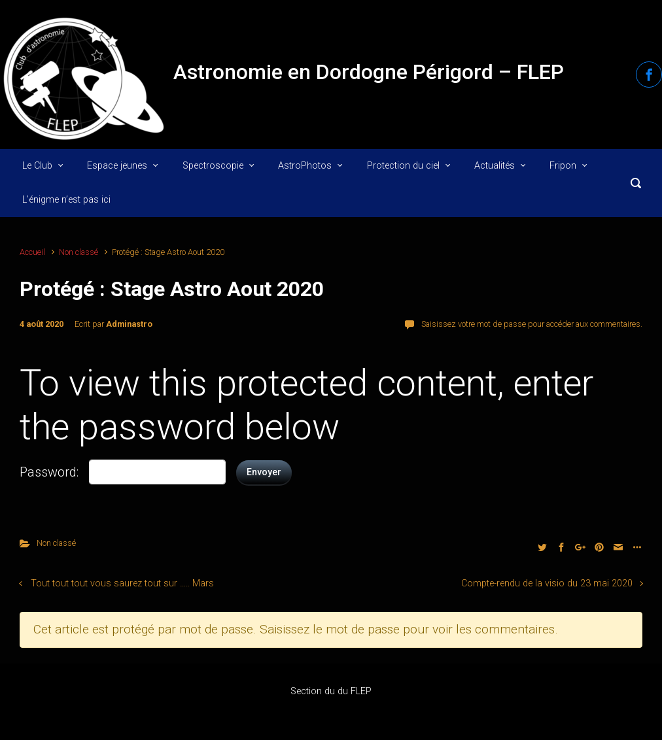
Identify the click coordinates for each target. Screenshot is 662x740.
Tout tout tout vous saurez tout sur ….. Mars (122, 583)
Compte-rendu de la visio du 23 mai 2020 (547, 583)
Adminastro (129, 324)
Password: (49, 472)
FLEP (361, 691)
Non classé (78, 252)
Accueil (32, 252)
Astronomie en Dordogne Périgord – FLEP (368, 71)
